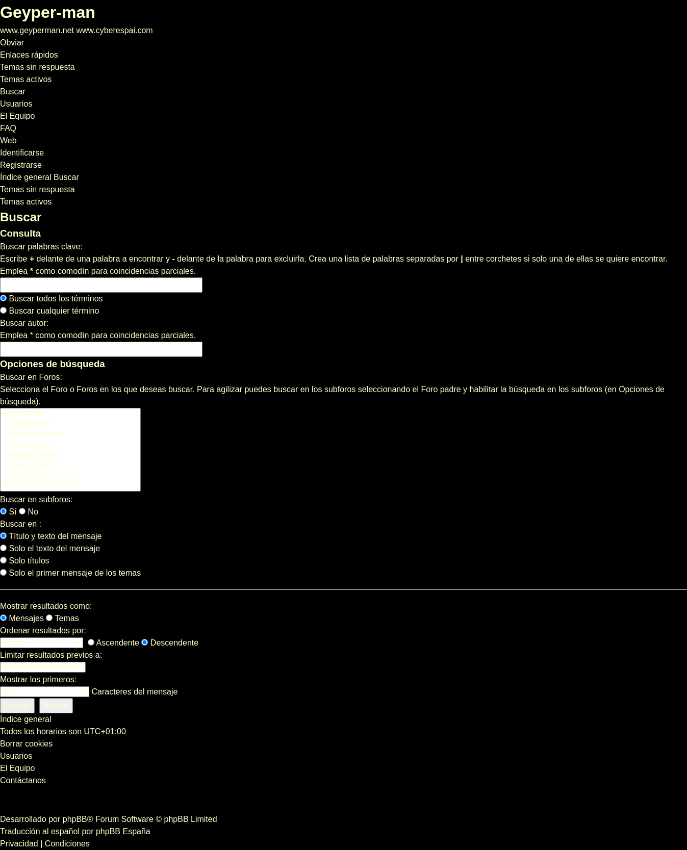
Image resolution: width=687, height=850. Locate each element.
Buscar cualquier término (49, 310)
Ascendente (113, 642)
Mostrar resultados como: (46, 606)
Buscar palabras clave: (41, 246)
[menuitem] (37, 67)
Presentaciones (70, 434)
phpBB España (123, 831)
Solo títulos (24, 560)
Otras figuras (70, 465)
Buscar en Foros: (31, 377)
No (28, 511)
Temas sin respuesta (37, 189)
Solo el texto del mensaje (50, 548)
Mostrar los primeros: (38, 679)
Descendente (169, 642)
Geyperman (70, 413)
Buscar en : (20, 524)
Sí (8, 511)
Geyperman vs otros (70, 485)
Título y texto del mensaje (50, 536)
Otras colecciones (70, 475)
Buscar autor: (24, 323)
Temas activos (26, 201)
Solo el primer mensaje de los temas (70, 573)
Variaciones (70, 445)
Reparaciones (70, 455)
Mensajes (22, 618)
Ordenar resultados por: (43, 630)
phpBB (75, 819)
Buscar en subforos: (36, 499)
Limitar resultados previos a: (51, 655)
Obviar (12, 42)
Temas (62, 618)
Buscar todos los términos (51, 298)
